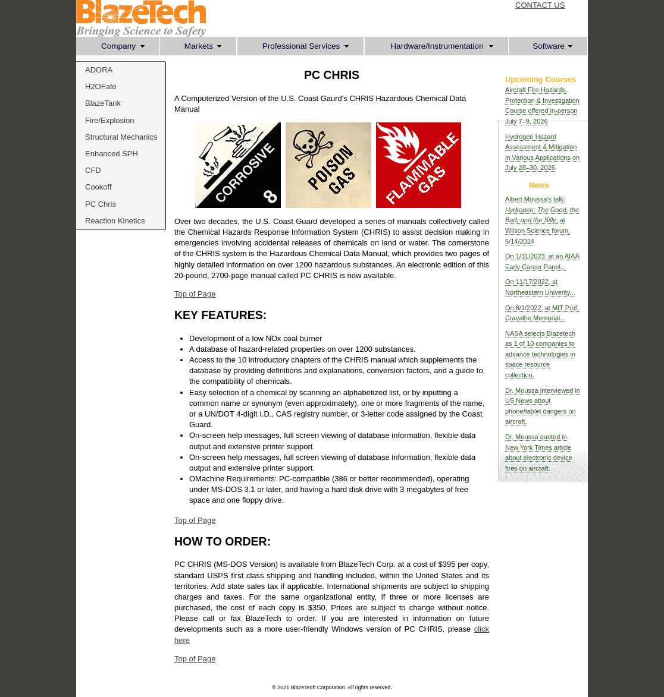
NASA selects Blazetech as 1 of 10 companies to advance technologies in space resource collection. (540, 354)
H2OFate (101, 86)
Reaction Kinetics (115, 220)
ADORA (98, 69)
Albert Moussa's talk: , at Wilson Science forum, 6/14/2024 (542, 219)
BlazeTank (103, 103)
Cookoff (98, 186)
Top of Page (194, 293)
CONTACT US (540, 5)
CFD (93, 170)
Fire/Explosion (109, 120)
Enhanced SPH (111, 153)
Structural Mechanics (121, 137)
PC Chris (100, 204)
